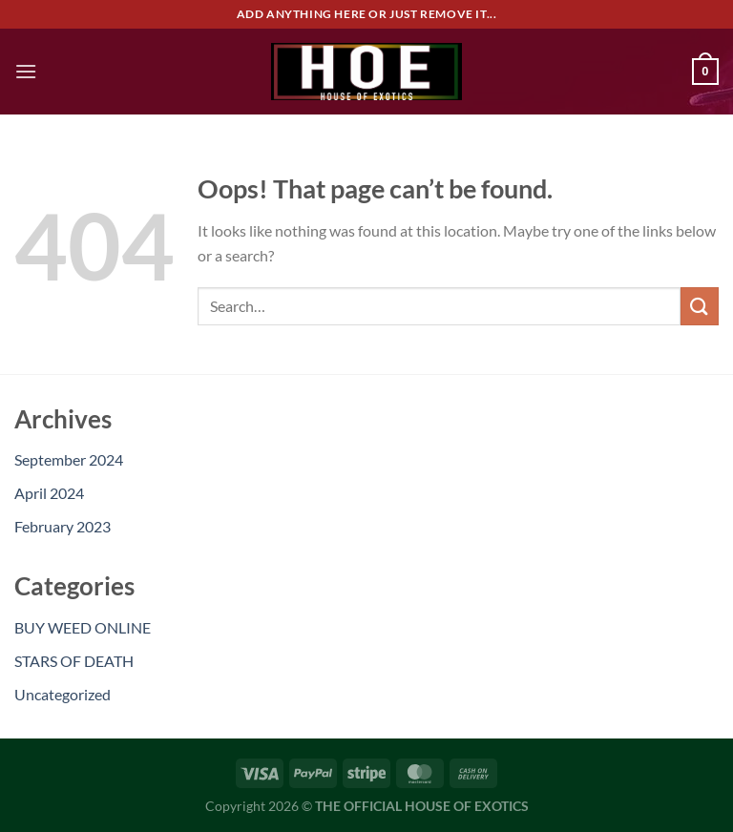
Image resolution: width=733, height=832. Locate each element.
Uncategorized (62, 694)
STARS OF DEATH (74, 661)
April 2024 (49, 493)
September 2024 (68, 459)
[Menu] (25, 71)
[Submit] (700, 305)
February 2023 (62, 526)
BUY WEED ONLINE (82, 627)
